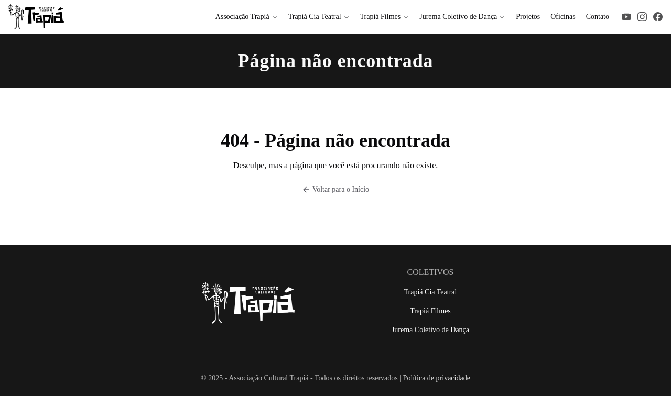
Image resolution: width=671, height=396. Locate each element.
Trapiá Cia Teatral (319, 16)
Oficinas (562, 16)
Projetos (528, 16)
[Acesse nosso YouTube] (626, 16)
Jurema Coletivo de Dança (462, 16)
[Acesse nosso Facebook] (658, 16)
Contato (597, 16)
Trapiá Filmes (384, 16)
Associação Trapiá (246, 16)
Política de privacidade (436, 378)
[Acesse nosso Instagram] (642, 16)
